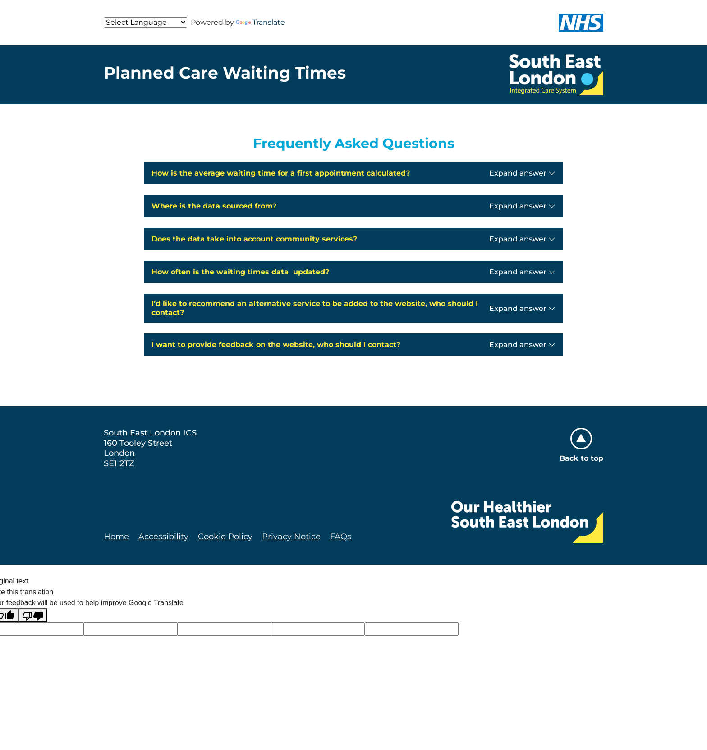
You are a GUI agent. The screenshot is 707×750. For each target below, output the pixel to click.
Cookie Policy (225, 537)
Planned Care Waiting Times (225, 73)
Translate (260, 22)
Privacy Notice (291, 537)
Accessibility (163, 537)
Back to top (581, 445)
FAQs (340, 537)
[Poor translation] (32, 615)
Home (116, 537)
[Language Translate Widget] (145, 22)
